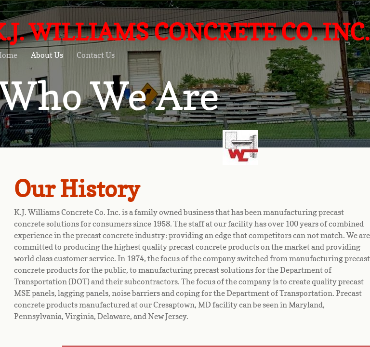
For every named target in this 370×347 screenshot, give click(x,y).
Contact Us (96, 55)
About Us (47, 55)
